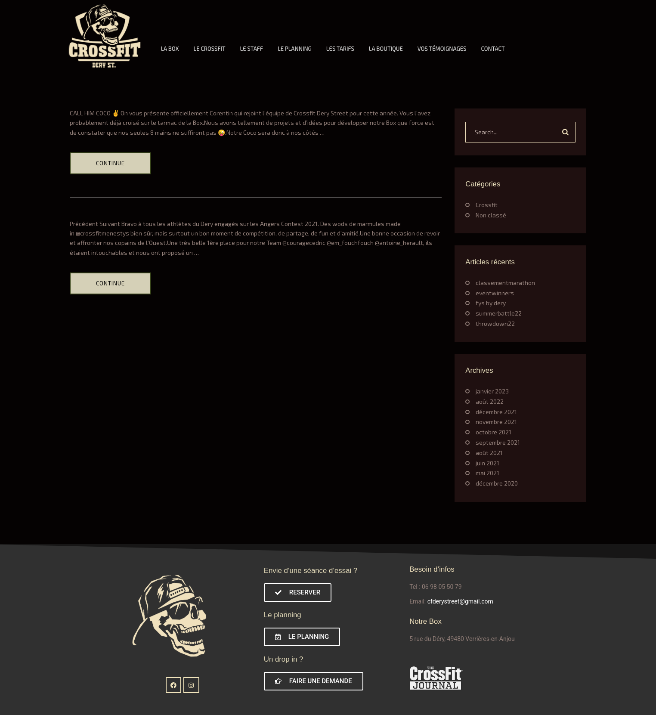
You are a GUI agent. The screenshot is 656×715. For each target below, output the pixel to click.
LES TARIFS (340, 48)
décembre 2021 (496, 411)
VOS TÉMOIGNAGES (442, 48)
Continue (110, 163)
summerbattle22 (499, 313)
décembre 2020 (497, 483)
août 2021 (489, 452)
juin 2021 (487, 463)
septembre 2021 (498, 442)
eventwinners (495, 293)
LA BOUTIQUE (386, 48)
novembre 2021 (496, 421)
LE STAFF (251, 48)
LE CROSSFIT (209, 48)
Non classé (491, 215)
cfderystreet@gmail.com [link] (460, 601)
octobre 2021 (493, 432)
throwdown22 (495, 323)
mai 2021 (487, 473)
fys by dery (491, 302)
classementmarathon (505, 282)
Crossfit (487, 204)
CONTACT (492, 48)
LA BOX (170, 48)
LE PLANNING (295, 48)
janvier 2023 (492, 391)
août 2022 (490, 401)
